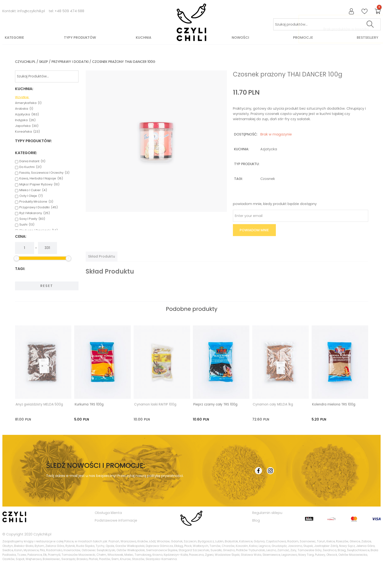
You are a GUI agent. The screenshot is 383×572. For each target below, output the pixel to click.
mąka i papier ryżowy (39, 184)
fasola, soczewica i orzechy (44, 173)
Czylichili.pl (42, 534)
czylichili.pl (25, 61)
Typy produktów (80, 37)
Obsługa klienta (108, 512)
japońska (26, 126)
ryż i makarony (34, 213)
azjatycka (27, 114)
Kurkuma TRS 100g (89, 404)
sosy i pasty (32, 219)
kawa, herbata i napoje (41, 178)
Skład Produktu (101, 256)
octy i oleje (31, 196)
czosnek (267, 178)
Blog (256, 520)
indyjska (25, 120)
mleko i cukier (33, 190)
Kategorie (14, 37)
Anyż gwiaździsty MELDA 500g (39, 404)
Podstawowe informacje (116, 520)
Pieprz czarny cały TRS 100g (215, 404)
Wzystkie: (22, 97)
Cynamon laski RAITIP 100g (155, 404)
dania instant (32, 161)
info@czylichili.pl (31, 11)
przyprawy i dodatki (70, 61)
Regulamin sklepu (267, 512)
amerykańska (28, 103)
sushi (26, 224)
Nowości (240, 37)
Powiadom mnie (254, 230)
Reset (46, 285)
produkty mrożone (36, 202)
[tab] (101, 256)
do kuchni (30, 167)
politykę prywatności (165, 475)
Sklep (43, 61)
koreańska (27, 132)
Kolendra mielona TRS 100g (333, 404)
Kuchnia (143, 37)
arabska (24, 109)
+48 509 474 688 (69, 11)
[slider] (16, 258)
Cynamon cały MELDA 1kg (273, 404)
